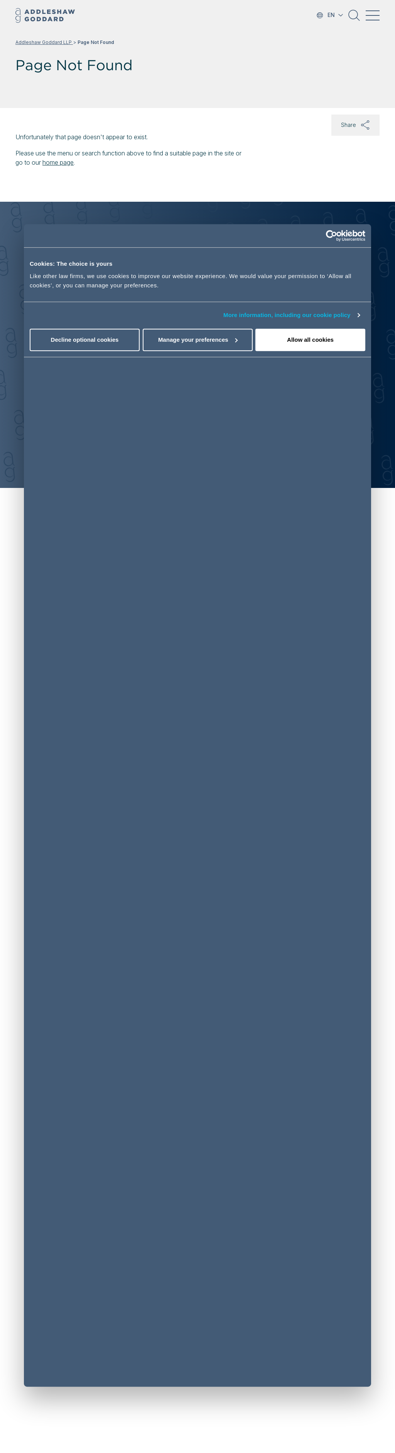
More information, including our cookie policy (287, 315)
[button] (354, 18)
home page (58, 162)
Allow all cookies (310, 339)
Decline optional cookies (85, 339)
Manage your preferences (198, 339)
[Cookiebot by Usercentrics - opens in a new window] (331, 236)
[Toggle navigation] (373, 15)
